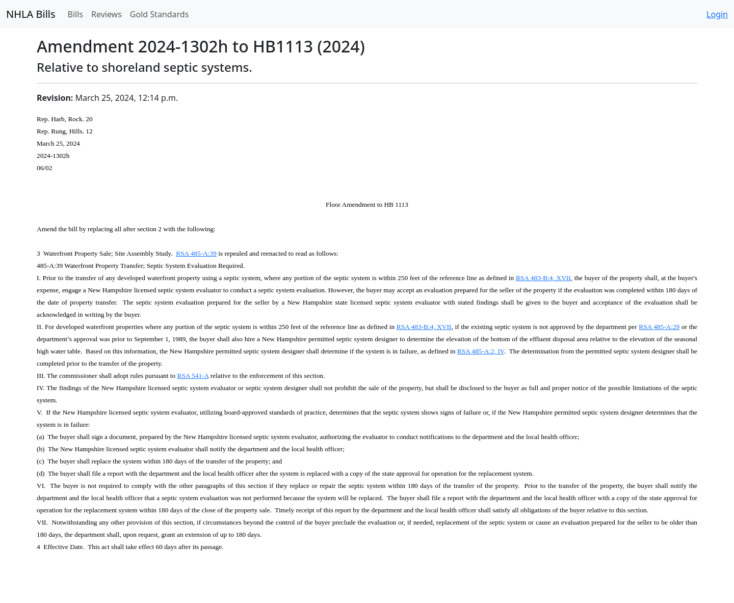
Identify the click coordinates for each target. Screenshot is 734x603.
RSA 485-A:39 (196, 253)
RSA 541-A (193, 375)
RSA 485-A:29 (659, 327)
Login (717, 14)
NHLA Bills (31, 14)
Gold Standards (159, 14)
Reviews (106, 14)
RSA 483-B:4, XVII (543, 278)
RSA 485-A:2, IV (480, 351)
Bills (75, 14)
